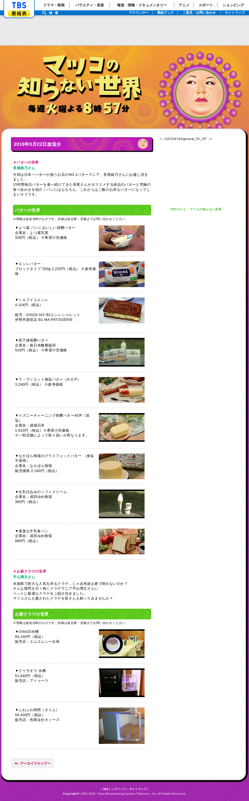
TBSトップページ (114, 789)
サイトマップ (138, 789)
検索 (55, 13)
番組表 (19, 13)
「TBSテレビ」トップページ (19, 5)
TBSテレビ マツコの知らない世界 (196, 209)
